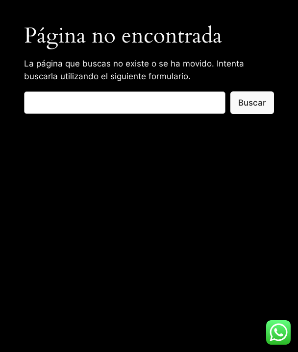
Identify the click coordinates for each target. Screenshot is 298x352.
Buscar (252, 103)
